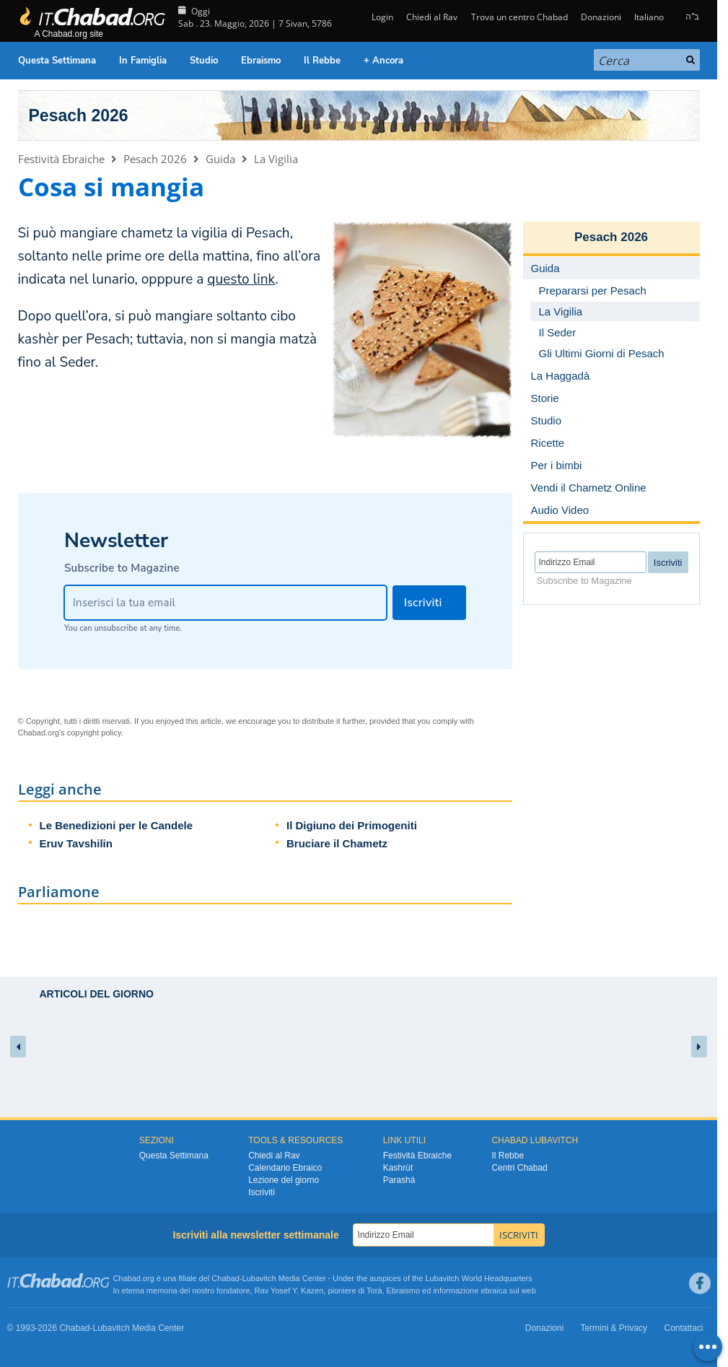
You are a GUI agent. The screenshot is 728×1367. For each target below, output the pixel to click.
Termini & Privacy (613, 1328)
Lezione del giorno (283, 1180)
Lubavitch (259, 1278)
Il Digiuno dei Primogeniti (351, 825)
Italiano (649, 17)
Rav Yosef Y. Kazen (289, 1290)
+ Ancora (383, 60)
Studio (204, 60)
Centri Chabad (519, 1168)
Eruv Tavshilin (76, 843)
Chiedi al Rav (431, 17)
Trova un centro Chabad (519, 17)
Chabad (225, 1278)
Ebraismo (261, 60)
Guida (220, 159)
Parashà (399, 1180)
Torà (374, 1290)
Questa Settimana (57, 60)
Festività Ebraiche (61, 159)
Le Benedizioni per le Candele (116, 825)
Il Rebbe (322, 60)
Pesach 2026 (78, 115)
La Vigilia (276, 159)
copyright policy (94, 732)
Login (381, 17)
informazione (455, 1290)
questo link (241, 279)
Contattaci (683, 1328)
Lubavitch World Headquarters (478, 1278)
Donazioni (601, 17)
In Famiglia (143, 60)
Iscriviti (261, 1192)
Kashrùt (398, 1168)
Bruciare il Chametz (336, 843)
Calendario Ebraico (285, 1168)
